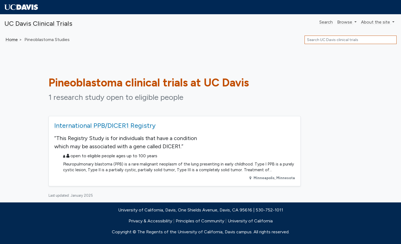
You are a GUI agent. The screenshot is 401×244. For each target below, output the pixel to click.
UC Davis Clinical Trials (38, 23)
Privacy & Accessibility (150, 220)
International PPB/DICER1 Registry (105, 125)
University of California (250, 220)
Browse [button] (345, 22)
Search (326, 22)
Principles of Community (200, 220)
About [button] (376, 22)
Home (11, 39)
